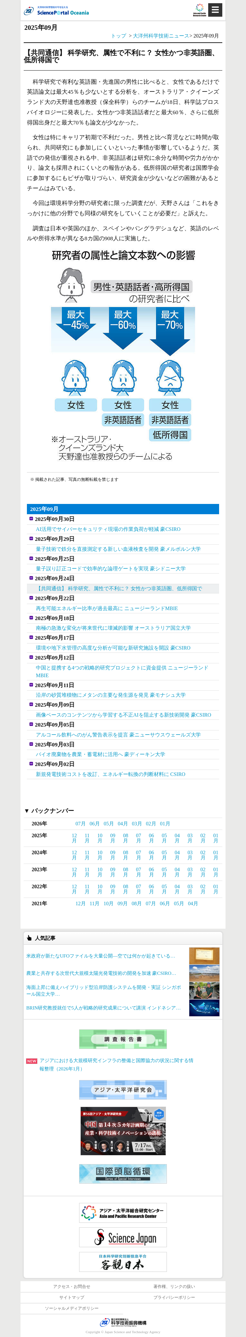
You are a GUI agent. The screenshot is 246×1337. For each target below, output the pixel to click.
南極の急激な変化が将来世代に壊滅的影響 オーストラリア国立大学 (113, 628)
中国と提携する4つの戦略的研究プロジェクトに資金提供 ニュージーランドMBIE (122, 671)
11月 (87, 838)
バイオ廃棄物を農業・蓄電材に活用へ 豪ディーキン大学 (100, 754)
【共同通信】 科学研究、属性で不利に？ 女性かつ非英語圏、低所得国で (119, 588)
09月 (112, 838)
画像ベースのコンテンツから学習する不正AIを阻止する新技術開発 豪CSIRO (123, 715)
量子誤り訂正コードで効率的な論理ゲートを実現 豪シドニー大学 (111, 568)
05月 (109, 823)
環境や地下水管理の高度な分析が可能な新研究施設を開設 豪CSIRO (113, 648)
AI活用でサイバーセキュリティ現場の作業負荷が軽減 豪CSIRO (108, 529)
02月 (151, 823)
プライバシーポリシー (174, 1297)
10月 (99, 838)
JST (123, 1322)
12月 (74, 838)
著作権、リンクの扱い (174, 1286)
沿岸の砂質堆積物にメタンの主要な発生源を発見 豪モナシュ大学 (111, 695)
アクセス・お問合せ (72, 1286)
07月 (81, 823)
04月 (123, 823)
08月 (125, 838)
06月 (95, 823)
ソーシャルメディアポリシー (72, 1308)
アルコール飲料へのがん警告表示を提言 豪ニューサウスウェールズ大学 (118, 734)
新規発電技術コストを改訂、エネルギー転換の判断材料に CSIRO (110, 774)
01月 (165, 823)
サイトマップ (71, 1297)
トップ (118, 35)
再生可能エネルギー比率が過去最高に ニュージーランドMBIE (107, 608)
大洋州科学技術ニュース (161, 35)
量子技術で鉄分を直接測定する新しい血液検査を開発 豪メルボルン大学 (118, 549)
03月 (137, 823)
